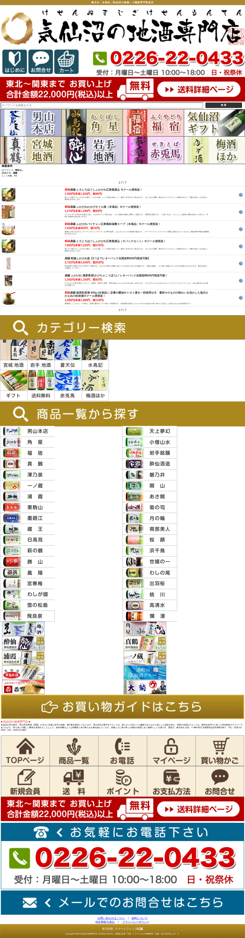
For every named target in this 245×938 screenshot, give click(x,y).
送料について (139, 918)
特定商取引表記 (105, 922)
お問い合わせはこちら (111, 918)
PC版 (139, 928)
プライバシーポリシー (135, 922)
